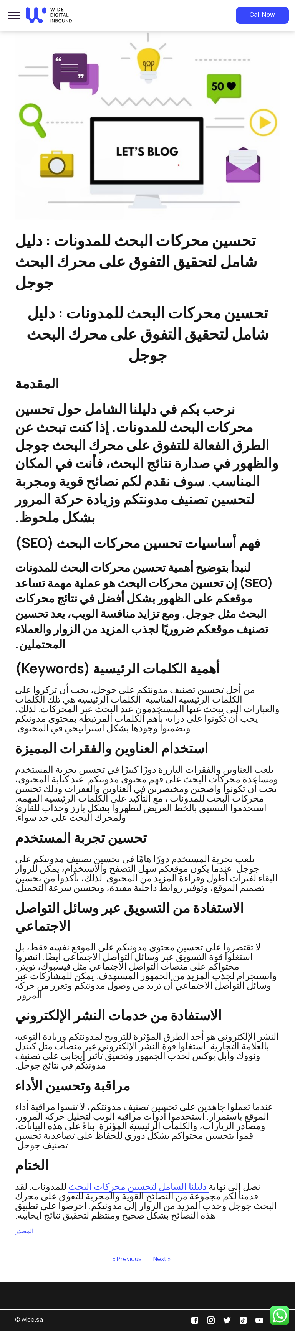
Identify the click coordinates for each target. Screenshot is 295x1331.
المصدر (24, 1231)
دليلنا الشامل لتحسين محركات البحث (138, 1186)
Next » (162, 1259)
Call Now (262, 14)
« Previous (127, 1259)
